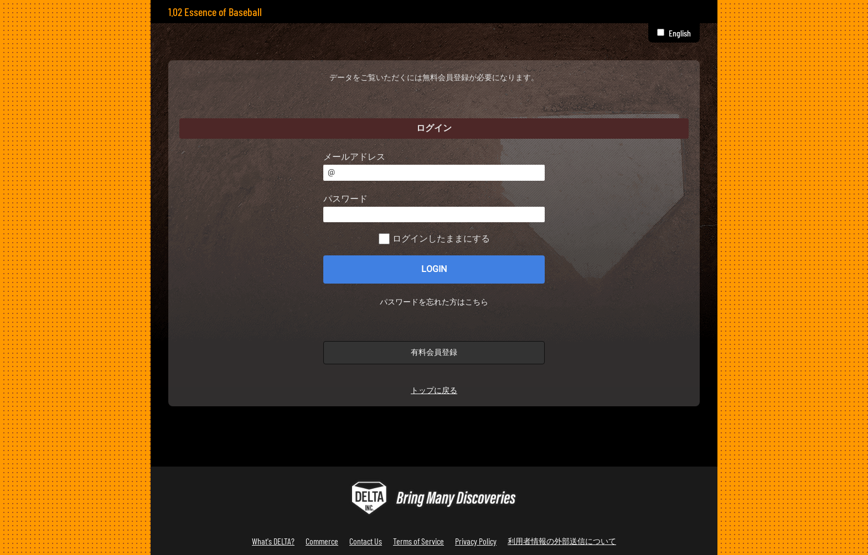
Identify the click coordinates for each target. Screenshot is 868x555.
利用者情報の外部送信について (562, 541)
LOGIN (434, 269)
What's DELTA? (273, 541)
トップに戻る (434, 390)
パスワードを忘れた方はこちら (434, 302)
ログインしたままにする (441, 238)
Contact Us (365, 541)
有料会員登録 (434, 352)
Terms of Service (418, 541)
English (680, 33)
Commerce (322, 541)
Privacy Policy (476, 541)
